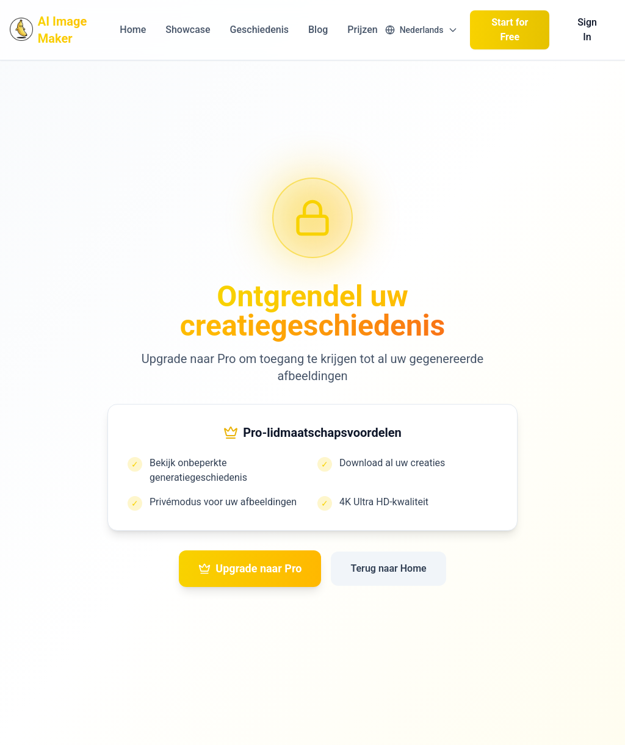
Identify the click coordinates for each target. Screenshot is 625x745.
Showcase (187, 29)
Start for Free (509, 29)
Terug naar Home (388, 568)
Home (133, 29)
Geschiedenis (259, 29)
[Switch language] (422, 30)
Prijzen (362, 29)
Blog (318, 29)
